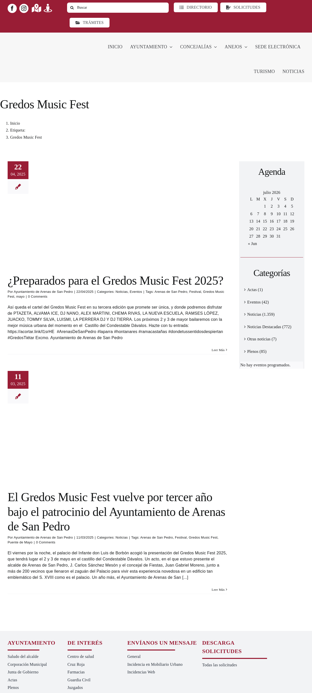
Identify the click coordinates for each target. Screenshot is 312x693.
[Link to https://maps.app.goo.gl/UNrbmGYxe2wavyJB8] (36, 8)
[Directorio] (195, 7)
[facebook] (12, 8)
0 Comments (37, 296)
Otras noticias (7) (261, 339)
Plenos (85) (257, 351)
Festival (195, 292)
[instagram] (23, 8)
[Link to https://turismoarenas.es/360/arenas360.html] (48, 8)
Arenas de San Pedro (170, 292)
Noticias (122, 292)
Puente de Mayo (20, 542)
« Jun (252, 243)
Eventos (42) (258, 302)
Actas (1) (255, 289)
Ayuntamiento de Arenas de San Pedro (43, 292)
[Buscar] (118, 8)
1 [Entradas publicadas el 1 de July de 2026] (265, 206)
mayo (20, 296)
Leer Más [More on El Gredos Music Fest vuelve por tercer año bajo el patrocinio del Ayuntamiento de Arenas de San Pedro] (218, 589)
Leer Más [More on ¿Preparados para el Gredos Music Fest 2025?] (218, 350)
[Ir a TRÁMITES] (90, 22)
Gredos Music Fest (203, 537)
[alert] (271, 365)
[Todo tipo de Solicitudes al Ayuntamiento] (243, 7)
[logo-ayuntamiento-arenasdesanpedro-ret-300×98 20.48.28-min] (40, 37)
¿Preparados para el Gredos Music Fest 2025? (115, 280)
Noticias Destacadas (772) (269, 327)
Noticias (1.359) (261, 314)
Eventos (136, 292)
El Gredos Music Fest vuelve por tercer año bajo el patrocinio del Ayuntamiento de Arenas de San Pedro (116, 511)
